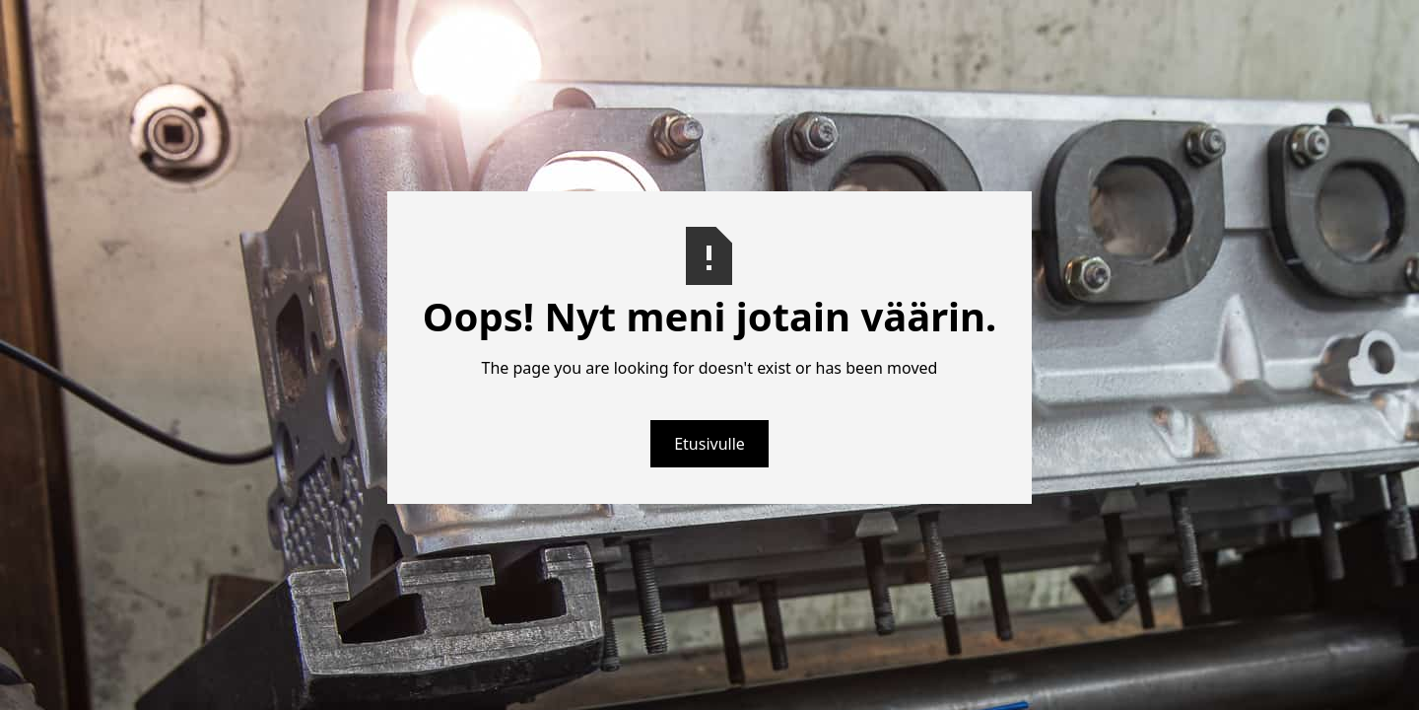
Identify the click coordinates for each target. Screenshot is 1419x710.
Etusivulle (709, 444)
